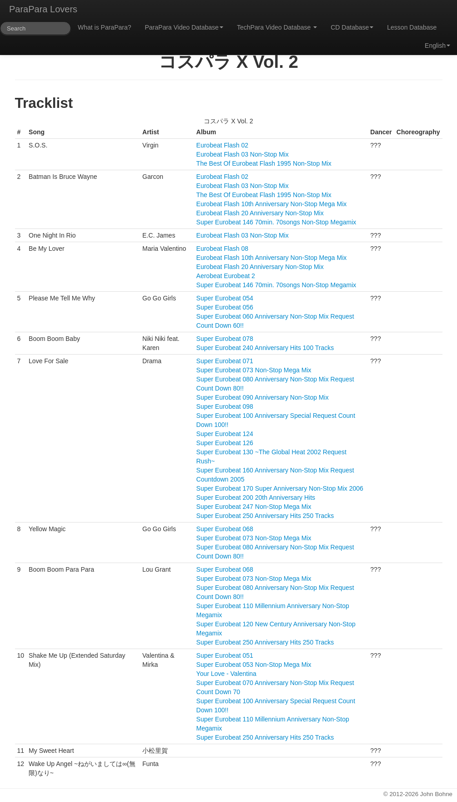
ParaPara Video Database (184, 27)
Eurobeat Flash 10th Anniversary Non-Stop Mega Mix (271, 204)
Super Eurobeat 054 (224, 298)
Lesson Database (412, 27)
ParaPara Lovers (43, 9)
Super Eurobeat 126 (224, 443)
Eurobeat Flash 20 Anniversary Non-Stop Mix (260, 213)
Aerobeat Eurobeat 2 (225, 275)
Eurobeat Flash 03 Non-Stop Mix (242, 154)
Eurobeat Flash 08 (222, 248)
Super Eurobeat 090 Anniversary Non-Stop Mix (262, 397)
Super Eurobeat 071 (224, 361)
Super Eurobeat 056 (224, 307)
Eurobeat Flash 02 (222, 145)
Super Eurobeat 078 (224, 338)
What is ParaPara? (104, 27)
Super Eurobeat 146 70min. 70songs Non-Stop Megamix (276, 222)
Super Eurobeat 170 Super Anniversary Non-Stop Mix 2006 (279, 488)
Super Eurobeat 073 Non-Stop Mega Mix (253, 370)
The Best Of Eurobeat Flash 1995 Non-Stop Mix (263, 163)
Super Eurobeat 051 (224, 655)
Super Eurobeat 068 (224, 529)
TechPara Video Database (277, 27)
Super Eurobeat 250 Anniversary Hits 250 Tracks (265, 515)
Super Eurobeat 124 (224, 433)
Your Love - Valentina (226, 673)
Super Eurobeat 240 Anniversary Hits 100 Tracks (265, 347)
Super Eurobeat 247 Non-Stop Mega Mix (253, 506)
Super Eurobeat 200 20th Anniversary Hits (256, 497)
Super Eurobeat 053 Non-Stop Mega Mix (253, 664)
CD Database (352, 27)
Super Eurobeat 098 (224, 406)
